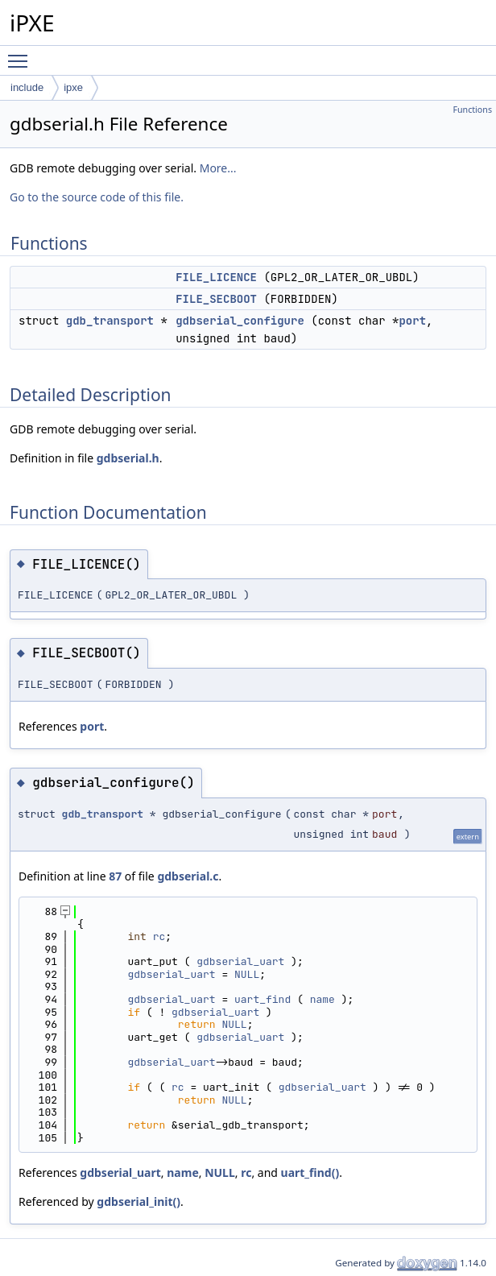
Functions (472, 109)
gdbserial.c (187, 876)
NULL (246, 974)
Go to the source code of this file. (97, 197)
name (322, 999)
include (26, 87)
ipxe (73, 87)
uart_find (262, 999)
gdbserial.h (128, 458)
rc (159, 936)
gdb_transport (110, 320)
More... (218, 168)
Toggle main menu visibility (21, 54)
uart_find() (310, 1172)
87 (115, 876)
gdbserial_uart (240, 961)
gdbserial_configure (240, 320)
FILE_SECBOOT (216, 299)
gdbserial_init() (138, 1201)
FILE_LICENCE (216, 277)
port (412, 320)
